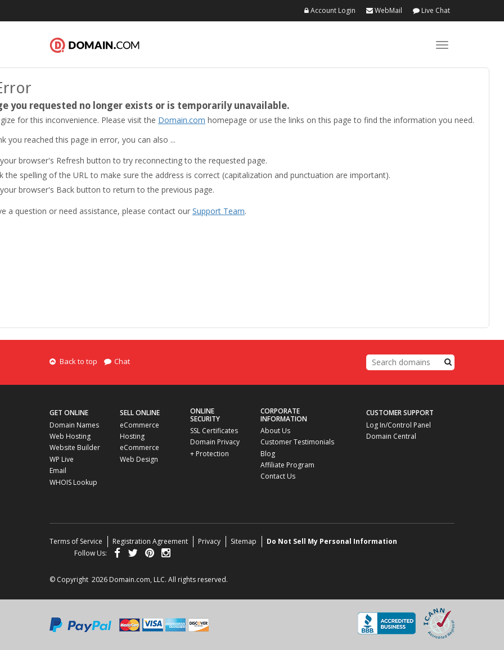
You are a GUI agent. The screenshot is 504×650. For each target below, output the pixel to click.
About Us (275, 430)
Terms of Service (76, 541)
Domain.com (95, 45)
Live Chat (431, 10)
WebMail (384, 10)
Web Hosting (70, 436)
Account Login (330, 10)
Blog (267, 453)
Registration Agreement (150, 541)
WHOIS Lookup (73, 482)
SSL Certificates (214, 430)
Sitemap (243, 541)
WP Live (62, 459)
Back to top (73, 361)
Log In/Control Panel (398, 425)
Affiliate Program (287, 465)
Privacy (209, 541)
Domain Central (391, 436)
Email (58, 470)
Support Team (218, 211)
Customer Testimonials (297, 442)
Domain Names (74, 425)
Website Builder (75, 447)
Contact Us (277, 476)
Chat (117, 361)
